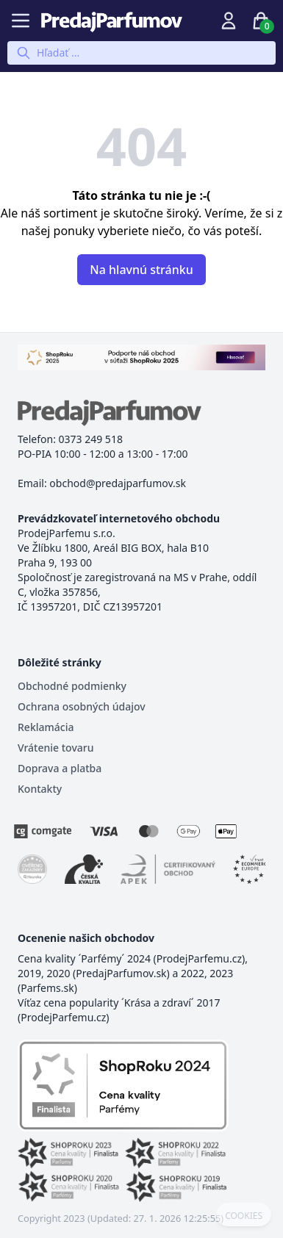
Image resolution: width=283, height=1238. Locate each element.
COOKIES (243, 1216)
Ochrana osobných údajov (82, 706)
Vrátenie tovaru (55, 748)
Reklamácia (46, 727)
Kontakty (40, 789)
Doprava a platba (59, 768)
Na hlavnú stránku (141, 270)
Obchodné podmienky (72, 686)
